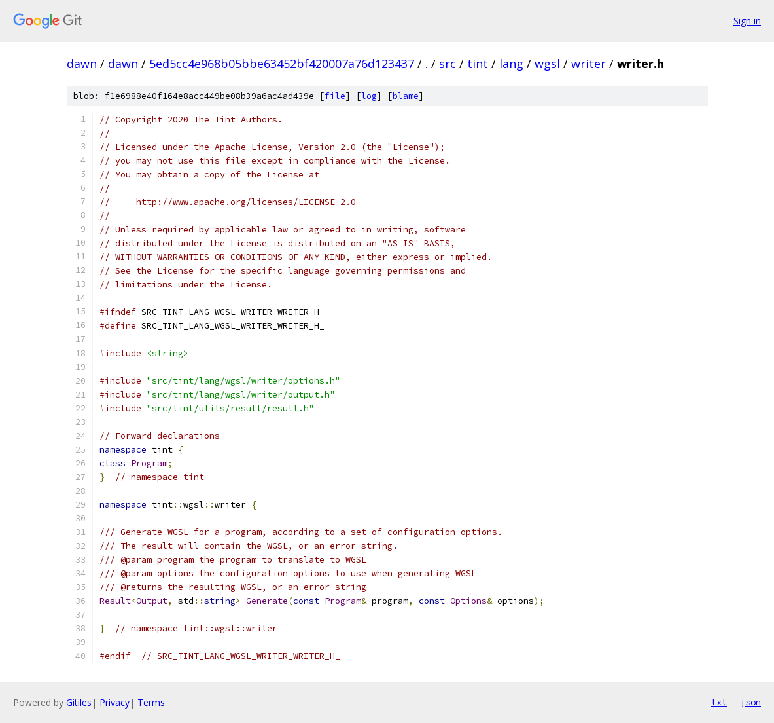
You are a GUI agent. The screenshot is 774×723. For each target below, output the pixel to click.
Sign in (747, 20)
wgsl (547, 63)
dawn (82, 63)
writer (588, 63)
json (750, 702)
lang (511, 63)
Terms (151, 702)
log (369, 96)
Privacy (114, 702)
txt (719, 702)
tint (477, 63)
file (335, 96)
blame (406, 96)
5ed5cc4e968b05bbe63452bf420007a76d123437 (281, 63)
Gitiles (79, 702)
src (447, 63)
